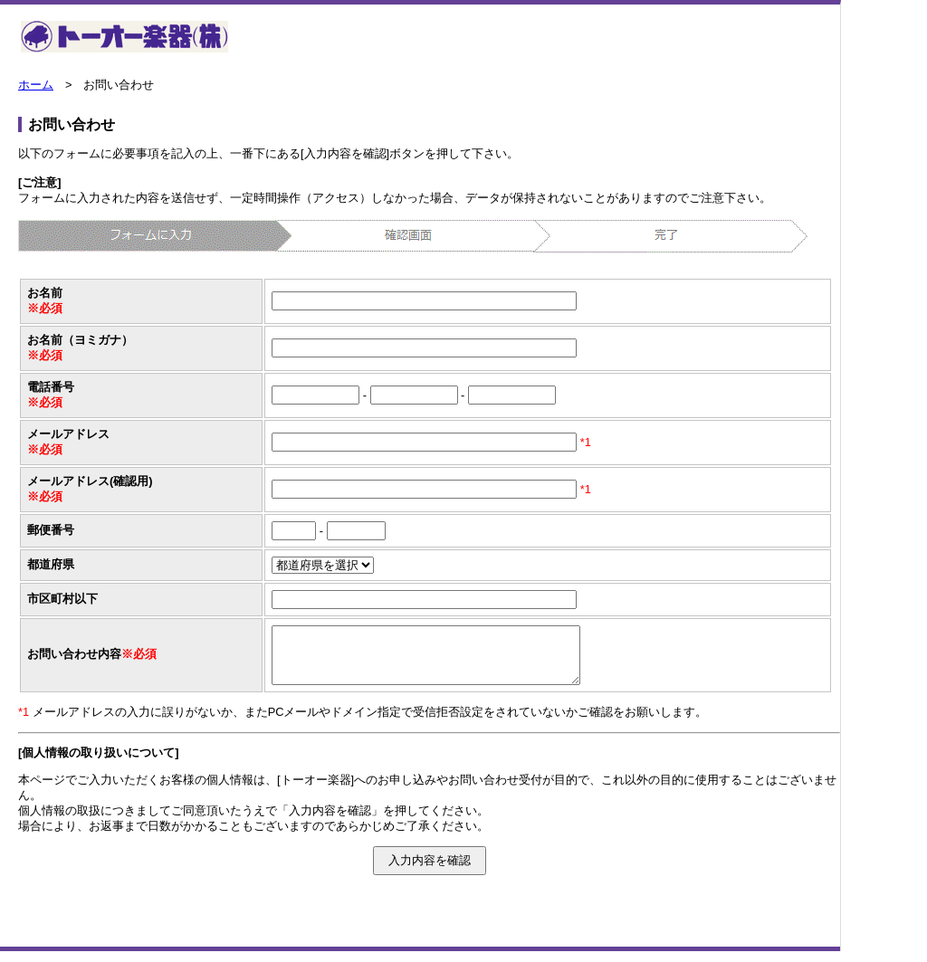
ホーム (35, 84)
